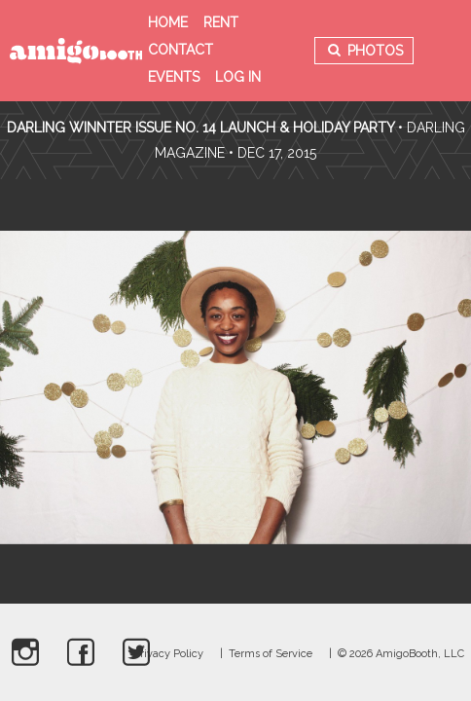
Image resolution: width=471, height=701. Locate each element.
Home (168, 22)
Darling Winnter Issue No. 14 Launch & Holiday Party (200, 127)
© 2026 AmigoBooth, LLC (401, 653)
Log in (238, 77)
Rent (220, 22)
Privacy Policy (168, 653)
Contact (180, 49)
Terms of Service (270, 653)
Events (173, 77)
